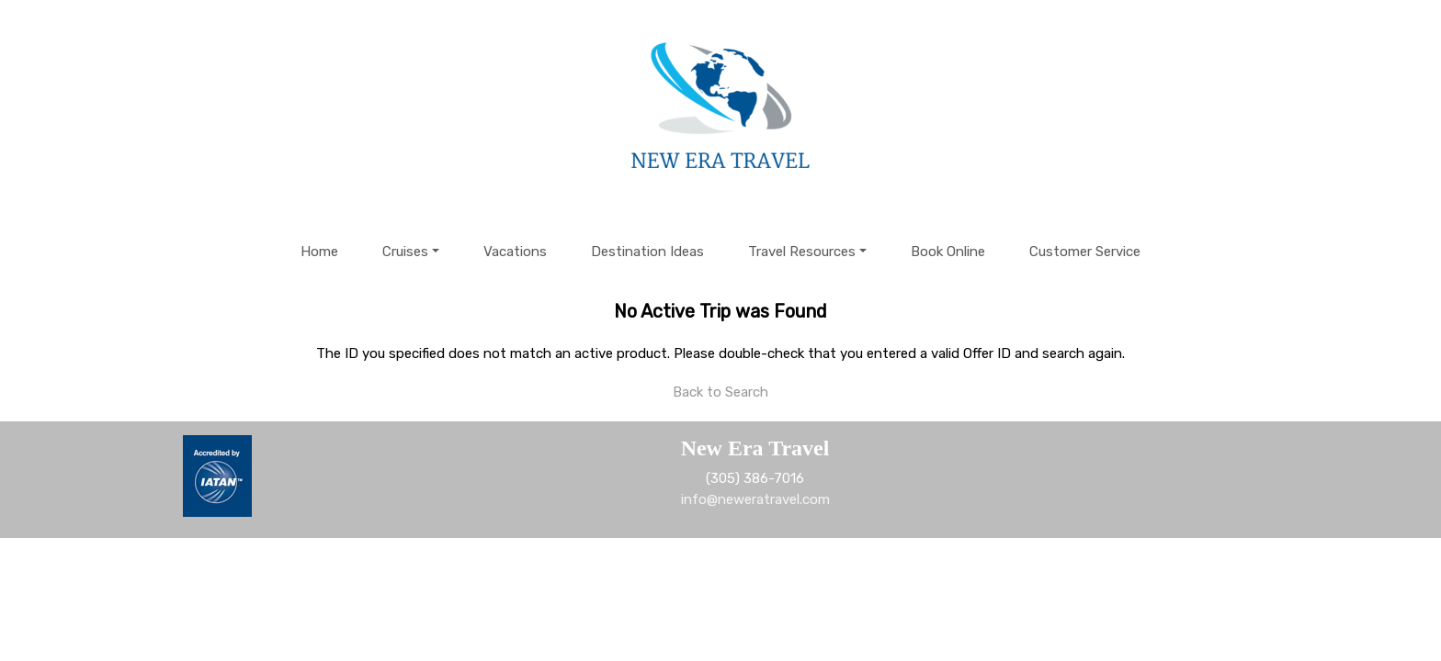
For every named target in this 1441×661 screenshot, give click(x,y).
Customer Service (1084, 251)
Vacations (515, 251)
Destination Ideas (647, 251)
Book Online (948, 251)
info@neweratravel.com (755, 499)
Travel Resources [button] (802, 251)
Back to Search (720, 392)
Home (319, 251)
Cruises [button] (405, 251)
